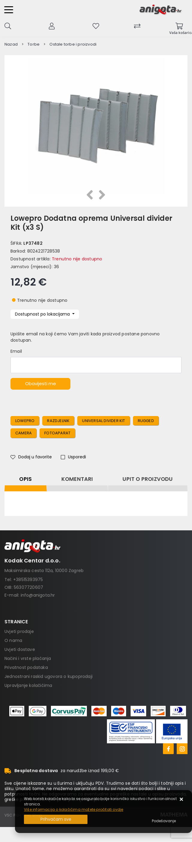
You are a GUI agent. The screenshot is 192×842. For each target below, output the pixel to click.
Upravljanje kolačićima (28, 685)
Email (16, 351)
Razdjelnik (58, 421)
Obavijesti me (40, 383)
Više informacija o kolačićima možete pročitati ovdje (73, 809)
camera (23, 433)
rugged (146, 421)
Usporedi (73, 457)
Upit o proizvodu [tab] (148, 479)
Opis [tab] (25, 479)
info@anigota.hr (38, 595)
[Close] (55, 819)
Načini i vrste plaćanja (27, 658)
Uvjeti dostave (19, 649)
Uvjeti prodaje (19, 631)
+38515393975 (28, 580)
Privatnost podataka (26, 667)
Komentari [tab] (77, 479)
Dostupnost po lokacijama (43, 314)
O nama (13, 640)
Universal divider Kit (103, 421)
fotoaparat (57, 433)
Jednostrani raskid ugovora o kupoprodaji (48, 676)
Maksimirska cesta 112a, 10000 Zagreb (44, 571)
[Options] (164, 821)
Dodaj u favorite (31, 457)
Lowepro (24, 421)
